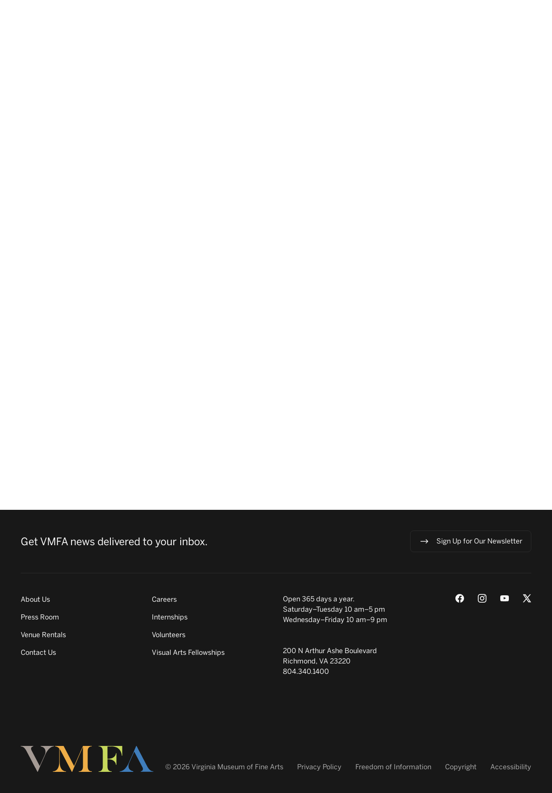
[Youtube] (504, 598)
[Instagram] (482, 598)
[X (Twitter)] (527, 598)
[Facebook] (459, 598)
